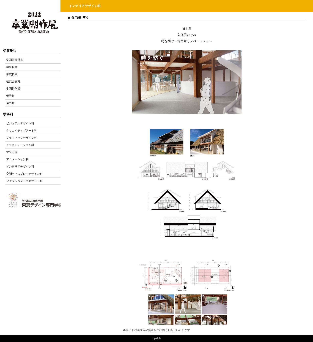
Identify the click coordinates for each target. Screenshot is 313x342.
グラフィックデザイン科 (21, 137)
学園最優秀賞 (14, 59)
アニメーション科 (17, 159)
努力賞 (10, 103)
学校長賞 (11, 74)
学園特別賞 (13, 88)
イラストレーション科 (20, 145)
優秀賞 (10, 95)
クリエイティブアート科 (21, 130)
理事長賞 (11, 67)
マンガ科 (11, 152)
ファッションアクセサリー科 (24, 180)
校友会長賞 (13, 81)
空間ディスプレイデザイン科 (24, 173)
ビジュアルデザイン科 (20, 123)
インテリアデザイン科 (20, 166)
